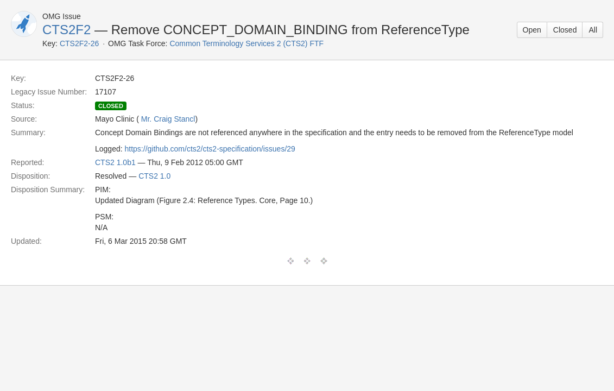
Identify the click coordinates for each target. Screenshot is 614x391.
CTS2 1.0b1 (115, 162)
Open (532, 30)
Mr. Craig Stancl (168, 119)
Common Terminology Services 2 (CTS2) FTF (246, 43)
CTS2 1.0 (154, 176)
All (592, 30)
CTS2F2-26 (79, 43)
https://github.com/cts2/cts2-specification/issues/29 (210, 148)
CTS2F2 (66, 29)
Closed (565, 30)
